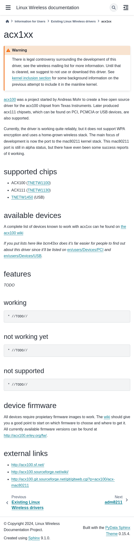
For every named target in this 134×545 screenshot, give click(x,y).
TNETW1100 (38, 183)
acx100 (10, 100)
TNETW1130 (38, 190)
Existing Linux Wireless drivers (73, 21)
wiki (107, 417)
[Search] (114, 8)
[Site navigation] (8, 8)
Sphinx (34, 538)
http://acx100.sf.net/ (27, 465)
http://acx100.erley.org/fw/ (25, 436)
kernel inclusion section (31, 78)
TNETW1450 (22, 197)
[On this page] (126, 8)
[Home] (7, 21)
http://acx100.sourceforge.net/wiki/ (40, 472)
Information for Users (30, 21)
